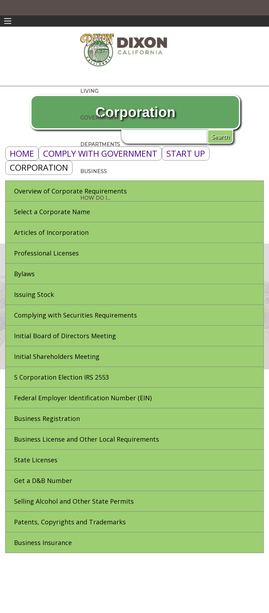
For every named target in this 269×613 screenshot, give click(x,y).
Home (22, 153)
